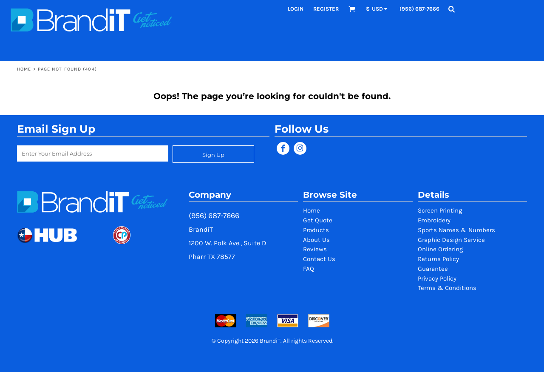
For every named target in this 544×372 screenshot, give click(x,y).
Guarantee (433, 269)
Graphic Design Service (451, 240)
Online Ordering (440, 249)
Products (316, 230)
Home (24, 69)
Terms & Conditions (447, 288)
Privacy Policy (437, 278)
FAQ (308, 269)
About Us (316, 240)
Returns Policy (438, 259)
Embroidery (434, 220)
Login (295, 9)
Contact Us (319, 259)
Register (326, 9)
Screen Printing (440, 210)
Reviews (315, 249)
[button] (351, 9)
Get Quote (317, 220)
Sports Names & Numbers (456, 230)
